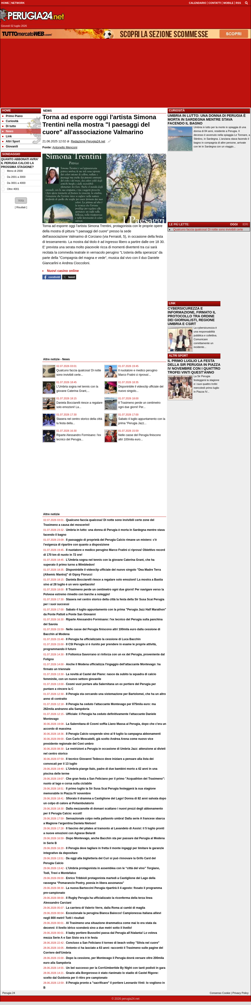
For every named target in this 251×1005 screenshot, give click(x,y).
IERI (245, 224)
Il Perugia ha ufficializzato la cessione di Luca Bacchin (103, 639)
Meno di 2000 (15, 170)
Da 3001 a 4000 (16, 182)
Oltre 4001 (13, 188)
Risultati (21, 207)
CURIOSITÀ (177, 110)
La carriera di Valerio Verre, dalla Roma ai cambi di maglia (105, 907)
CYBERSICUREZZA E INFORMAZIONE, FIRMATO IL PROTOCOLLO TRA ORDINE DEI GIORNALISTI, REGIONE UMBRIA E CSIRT (192, 316)
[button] (21, 200)
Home (6, 110)
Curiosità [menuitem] (10, 121)
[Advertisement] (125, 73)
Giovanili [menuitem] (10, 146)
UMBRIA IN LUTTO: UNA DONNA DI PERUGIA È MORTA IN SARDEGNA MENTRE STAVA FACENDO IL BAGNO (207, 119)
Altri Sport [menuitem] (11, 141)
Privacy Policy (240, 992)
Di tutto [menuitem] (9, 126)
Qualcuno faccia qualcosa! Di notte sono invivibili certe (208, 229)
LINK (172, 303)
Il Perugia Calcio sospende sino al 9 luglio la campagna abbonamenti (113, 733)
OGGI (234, 224)
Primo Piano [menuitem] (12, 116)
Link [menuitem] (7, 136)
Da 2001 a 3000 (16, 176)
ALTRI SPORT (178, 355)
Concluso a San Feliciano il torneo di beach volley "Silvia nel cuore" (112, 942)
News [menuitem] (7, 131)
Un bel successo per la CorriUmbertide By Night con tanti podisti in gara (115, 968)
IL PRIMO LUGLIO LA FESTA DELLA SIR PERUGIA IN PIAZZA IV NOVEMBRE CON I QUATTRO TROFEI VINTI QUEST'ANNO (194, 366)
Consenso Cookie (220, 992)
